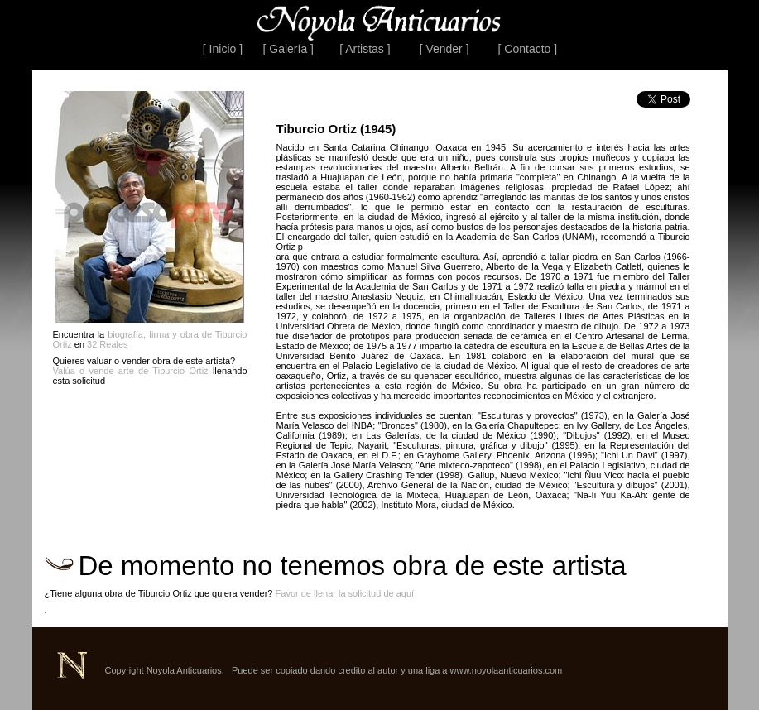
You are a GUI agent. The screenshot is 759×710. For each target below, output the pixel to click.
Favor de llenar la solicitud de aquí (345, 593)
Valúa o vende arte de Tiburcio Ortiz (131, 371)
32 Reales (107, 344)
